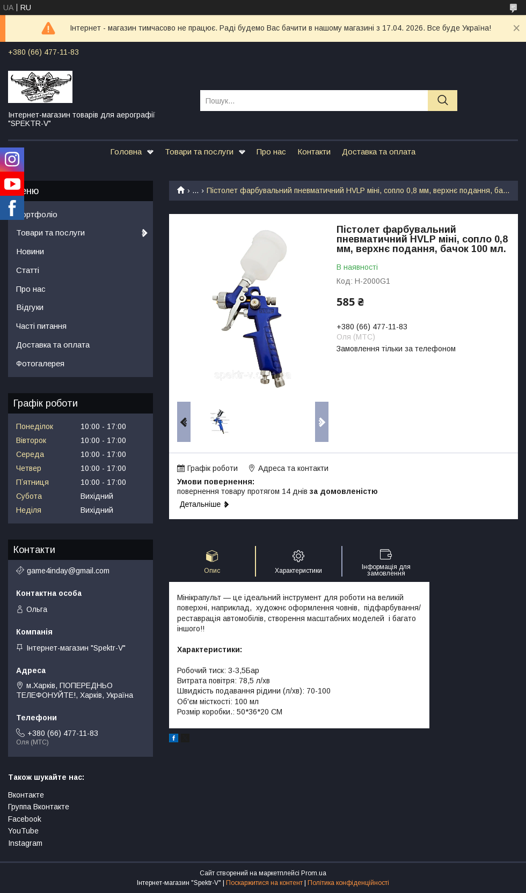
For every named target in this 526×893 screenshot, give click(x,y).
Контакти (314, 151)
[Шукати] (442, 100)
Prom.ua (313, 873)
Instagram (25, 843)
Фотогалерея (40, 363)
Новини (30, 251)
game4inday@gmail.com (68, 570)
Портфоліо (36, 214)
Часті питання (41, 325)
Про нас (271, 151)
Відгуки (29, 307)
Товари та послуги (199, 151)
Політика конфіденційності (348, 883)
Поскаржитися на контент (264, 883)
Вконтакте (26, 795)
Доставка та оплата (378, 151)
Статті (27, 270)
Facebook (24, 819)
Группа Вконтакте (38, 806)
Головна (126, 151)
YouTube (23, 830)
